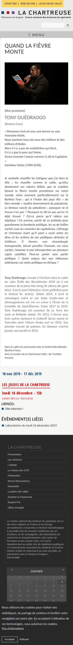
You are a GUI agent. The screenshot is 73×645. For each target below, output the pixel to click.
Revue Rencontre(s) (19, 481)
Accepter (10, 639)
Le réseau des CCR (18, 470)
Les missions (15, 459)
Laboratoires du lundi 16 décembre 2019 (31, 425)
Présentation (14, 454)
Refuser (24, 639)
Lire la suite (13, 557)
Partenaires (14, 475)
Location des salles (18, 491)
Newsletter (13, 486)
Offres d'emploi (16, 507)
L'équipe (12, 465)
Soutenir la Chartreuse (20, 497)
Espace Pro (14, 502)
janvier (36, 571)
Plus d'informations (13, 628)
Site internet (14, 409)
